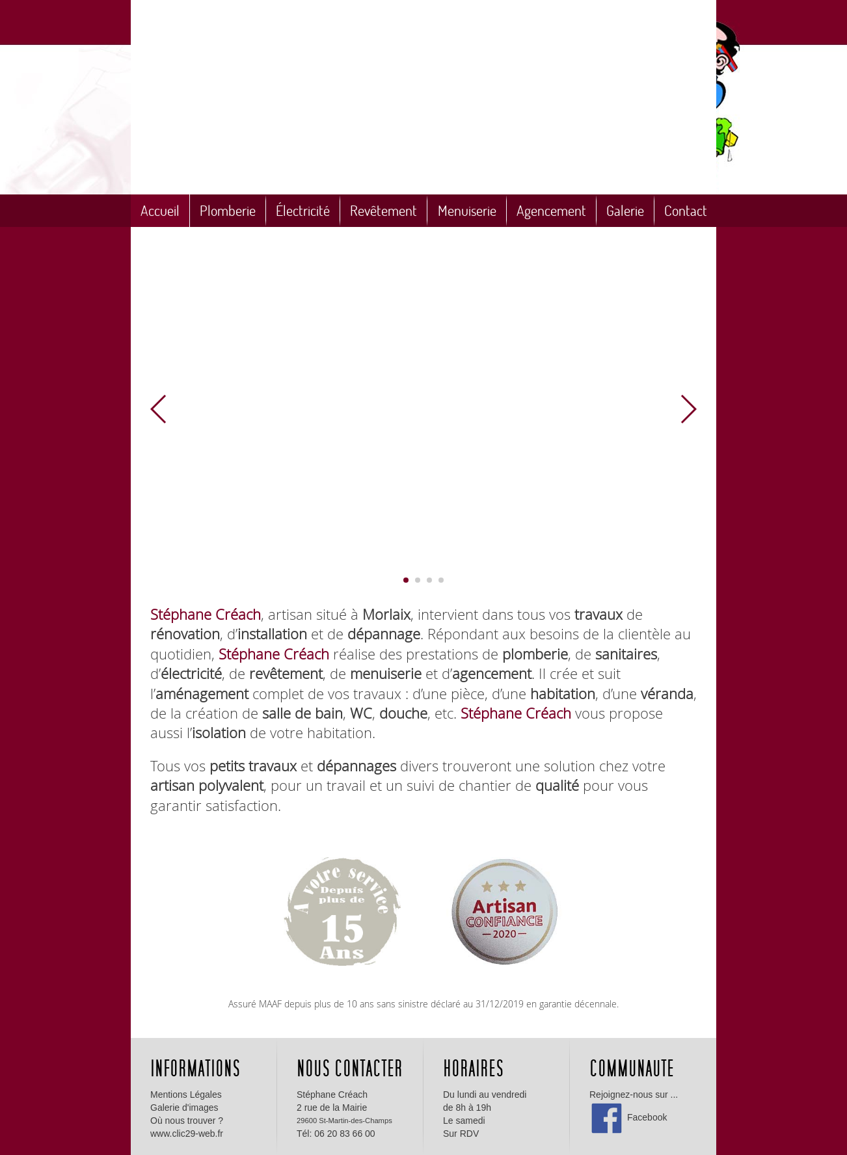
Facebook (628, 1117)
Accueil (160, 210)
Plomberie (228, 210)
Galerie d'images (184, 1107)
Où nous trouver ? (186, 1120)
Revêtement (383, 210)
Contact (685, 210)
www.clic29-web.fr (186, 1133)
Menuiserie (467, 210)
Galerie (625, 210)
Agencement (551, 210)
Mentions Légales (186, 1094)
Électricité (303, 210)
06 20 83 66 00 (344, 1133)
